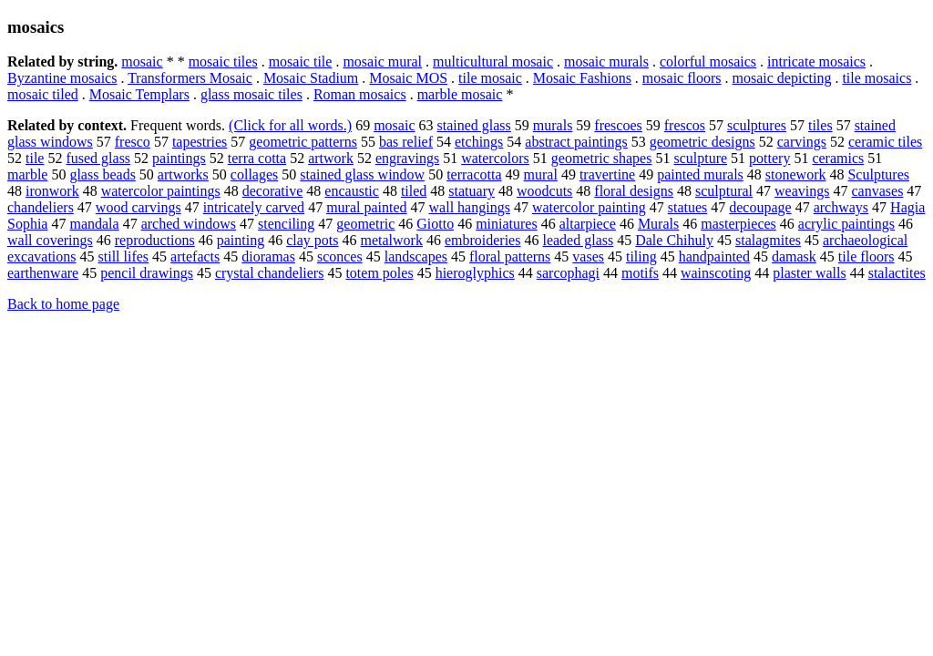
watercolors (495, 158)
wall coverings (50, 240)
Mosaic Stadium (310, 78)
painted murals (700, 174)
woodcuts (544, 191)
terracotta (473, 174)
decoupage (760, 207)
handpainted (714, 256)
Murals (658, 223)
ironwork (52, 191)
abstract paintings (576, 141)
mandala (93, 223)
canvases (878, 191)
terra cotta (257, 158)
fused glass (98, 158)
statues (688, 207)
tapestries (199, 141)
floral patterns (509, 256)
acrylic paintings (846, 223)
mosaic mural (382, 61)
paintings (179, 158)
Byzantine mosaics (62, 78)
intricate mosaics (816, 61)
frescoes (617, 125)
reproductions (155, 240)
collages (254, 174)
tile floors (866, 256)
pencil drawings (146, 273)
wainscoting (716, 273)
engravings (407, 158)
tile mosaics (876, 78)
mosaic (141, 61)
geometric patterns (303, 141)
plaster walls (809, 273)
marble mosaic (460, 94)
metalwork (392, 240)
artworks (183, 174)
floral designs (633, 191)
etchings (479, 141)
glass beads (102, 174)
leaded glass (577, 240)
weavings (801, 191)
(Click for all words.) (290, 125)
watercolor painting (589, 207)
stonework (795, 174)
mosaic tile (301, 61)
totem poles (379, 273)
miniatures (507, 223)
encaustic (351, 191)
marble (27, 174)
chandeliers (40, 207)
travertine (607, 174)
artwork (331, 158)
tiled (413, 191)
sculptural (724, 191)
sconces (340, 256)
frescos (684, 125)
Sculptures (878, 174)
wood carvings (138, 207)
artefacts (195, 256)
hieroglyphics (475, 273)
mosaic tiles (223, 61)
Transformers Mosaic (190, 78)
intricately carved (254, 207)
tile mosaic (490, 78)
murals (553, 125)
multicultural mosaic (493, 61)
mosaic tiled (42, 94)
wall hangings (469, 207)
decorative (272, 191)
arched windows (188, 223)
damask (794, 256)
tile (35, 158)
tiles (820, 125)
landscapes (415, 256)
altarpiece (587, 223)
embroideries (483, 240)
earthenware (42, 273)
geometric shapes (601, 158)
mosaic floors (682, 78)
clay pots (312, 240)
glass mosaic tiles (251, 94)
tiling (641, 256)
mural (541, 174)
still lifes (123, 256)
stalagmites (768, 240)
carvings (801, 141)
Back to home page (63, 304)
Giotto (435, 223)
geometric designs (702, 141)
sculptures (756, 125)
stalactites (897, 273)
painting (240, 240)
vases (588, 256)
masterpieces (738, 223)
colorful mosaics (708, 61)
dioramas (268, 256)
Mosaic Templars (139, 94)
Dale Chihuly (674, 240)
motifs (640, 273)
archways (841, 207)
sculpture (700, 158)
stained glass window (362, 174)
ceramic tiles (885, 141)
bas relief (406, 141)
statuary (471, 191)
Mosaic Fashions (582, 78)
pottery (769, 158)
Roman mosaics (359, 94)
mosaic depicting (782, 78)
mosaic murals (606, 61)
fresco (132, 141)
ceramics (838, 158)
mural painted (366, 207)
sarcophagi (568, 273)
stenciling (286, 223)
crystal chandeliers (269, 273)
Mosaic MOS (408, 78)
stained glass (473, 125)
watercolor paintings (160, 191)
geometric (365, 223)
